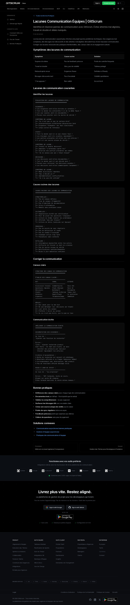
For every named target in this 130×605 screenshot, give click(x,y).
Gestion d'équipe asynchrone (47, 432)
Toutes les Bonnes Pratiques (43, 16)
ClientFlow (71, 9)
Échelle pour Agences (20, 570)
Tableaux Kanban (40, 544)
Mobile (22, 9)
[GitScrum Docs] (16, 3)
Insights (58, 559)
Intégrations (16, 566)
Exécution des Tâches (20, 548)
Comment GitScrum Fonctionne (15, 34)
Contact (101, 555)
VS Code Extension (33, 9)
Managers (81, 551)
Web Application (12, 9)
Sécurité (114, 592)
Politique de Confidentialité (85, 592)
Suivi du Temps (39, 551)
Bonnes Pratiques (14, 44)
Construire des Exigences (21, 563)
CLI (64, 9)
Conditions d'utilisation (68, 592)
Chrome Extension (48, 9)
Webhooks (86, 9)
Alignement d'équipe (19, 544)
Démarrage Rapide (14, 24)
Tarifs (101, 548)
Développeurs (82, 548)
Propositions (60, 548)
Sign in (97, 3)
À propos (102, 544)
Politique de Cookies (103, 592)
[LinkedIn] (122, 9)
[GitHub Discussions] (114, 9)
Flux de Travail (13, 39)
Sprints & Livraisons (19, 551)
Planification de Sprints (41, 548)
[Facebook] (118, 9)
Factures (59, 551)
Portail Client (60, 544)
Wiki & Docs (38, 563)
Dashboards (60, 555)
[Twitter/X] (99, 599)
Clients (80, 555)
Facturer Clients (18, 559)
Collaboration (17, 555)
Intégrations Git (39, 555)
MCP (58, 9)
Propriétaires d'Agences (85, 544)
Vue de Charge (39, 566)
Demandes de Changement (65, 563)
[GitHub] (90, 599)
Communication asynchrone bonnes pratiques (54, 428)
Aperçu (11, 19)
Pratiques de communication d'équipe (51, 435)
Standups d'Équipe (40, 559)
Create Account (109, 3)
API (78, 9)
